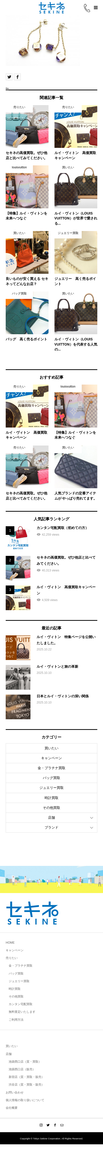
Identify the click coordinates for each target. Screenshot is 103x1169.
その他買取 (51, 808)
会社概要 (12, 1108)
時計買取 (51, 798)
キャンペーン (51, 758)
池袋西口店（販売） (22, 1069)
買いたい (51, 748)
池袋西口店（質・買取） (25, 1061)
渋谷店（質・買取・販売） (26, 1084)
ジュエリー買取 (51, 788)
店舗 (51, 817)
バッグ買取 (51, 778)
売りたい (12, 958)
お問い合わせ (15, 1092)
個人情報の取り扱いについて (25, 1100)
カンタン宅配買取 (20, 1004)
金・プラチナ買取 (51, 768)
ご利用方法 (16, 1019)
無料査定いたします (22, 1011)
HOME (10, 942)
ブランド (51, 827)
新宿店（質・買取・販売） (26, 1077)
